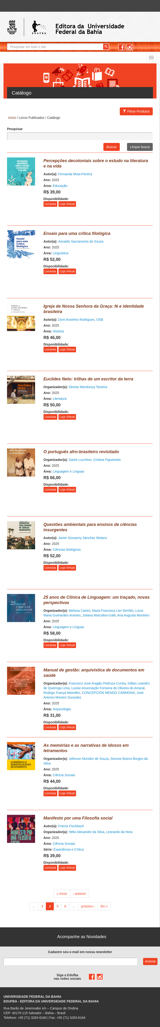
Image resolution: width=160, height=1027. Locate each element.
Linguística (60, 253)
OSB (99, 319)
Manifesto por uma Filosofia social (78, 818)
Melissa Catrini (79, 610)
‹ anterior (79, 894)
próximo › (88, 906)
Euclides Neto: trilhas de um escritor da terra (88, 379)
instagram (129, 47)
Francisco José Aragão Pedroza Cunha (97, 683)
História (58, 331)
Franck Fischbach (71, 826)
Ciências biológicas (67, 549)
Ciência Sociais (64, 775)
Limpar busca (140, 147)
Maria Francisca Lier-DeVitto (112, 610)
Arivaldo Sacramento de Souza (80, 241)
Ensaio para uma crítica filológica (77, 233)
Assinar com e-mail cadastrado (150, 961)
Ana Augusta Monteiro (133, 615)
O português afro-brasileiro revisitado (81, 451)
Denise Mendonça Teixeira (88, 387)
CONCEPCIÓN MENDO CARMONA (108, 693)
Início (12, 118)
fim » (104, 906)
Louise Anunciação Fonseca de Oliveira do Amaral (108, 688)
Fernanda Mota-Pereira (75, 174)
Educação (60, 186)
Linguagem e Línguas (68, 471)
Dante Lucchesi (80, 460)
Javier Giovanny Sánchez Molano (82, 538)
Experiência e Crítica (69, 849)
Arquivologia (62, 709)
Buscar (111, 147)
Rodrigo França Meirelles (62, 693)
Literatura (59, 399)
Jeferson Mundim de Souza (89, 759)
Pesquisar (15, 129)
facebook (121, 47)
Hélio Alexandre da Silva (86, 832)
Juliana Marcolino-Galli (99, 615)
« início (62, 894)
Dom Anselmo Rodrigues (76, 319)
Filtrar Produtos (136, 111)
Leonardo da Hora (119, 832)
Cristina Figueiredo (107, 460)
